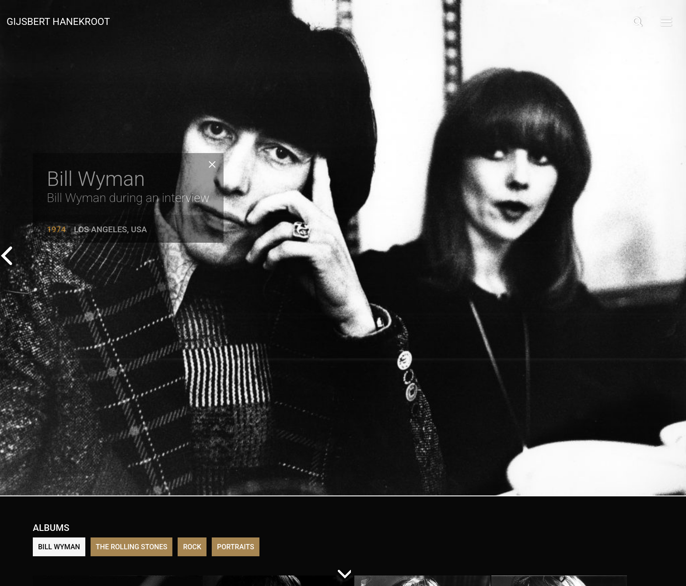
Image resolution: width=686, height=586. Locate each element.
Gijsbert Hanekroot (58, 21)
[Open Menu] (665, 21)
